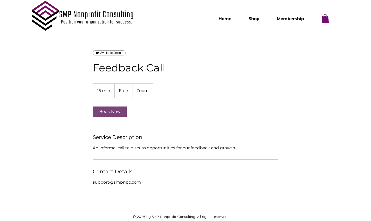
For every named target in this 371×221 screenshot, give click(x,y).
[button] (325, 18)
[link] (110, 112)
